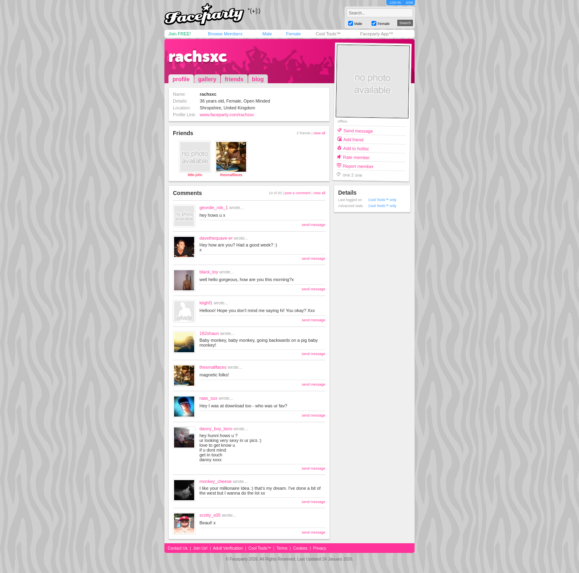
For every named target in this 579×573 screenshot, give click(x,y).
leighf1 (205, 302)
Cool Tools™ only (382, 200)
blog (258, 79)
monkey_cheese (215, 481)
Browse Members (225, 33)
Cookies (300, 548)
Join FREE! (179, 33)
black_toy (208, 271)
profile (181, 79)
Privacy (319, 548)
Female (293, 33)
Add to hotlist (356, 148)
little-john (195, 175)
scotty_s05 (210, 515)
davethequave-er (216, 238)
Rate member (356, 157)
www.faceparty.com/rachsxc (227, 114)
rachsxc (197, 56)
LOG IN (395, 2)
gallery (207, 79)
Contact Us (177, 548)
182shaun (209, 333)
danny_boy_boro (215, 428)
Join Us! (200, 548)
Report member (358, 165)
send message (313, 225)
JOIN (409, 2)
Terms (282, 548)
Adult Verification (228, 548)
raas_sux (208, 398)
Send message (358, 130)
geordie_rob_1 (213, 207)
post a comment (297, 193)
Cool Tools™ (328, 33)
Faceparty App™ (376, 33)
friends (234, 79)
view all (319, 133)
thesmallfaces (231, 175)
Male (267, 33)
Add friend (353, 139)
